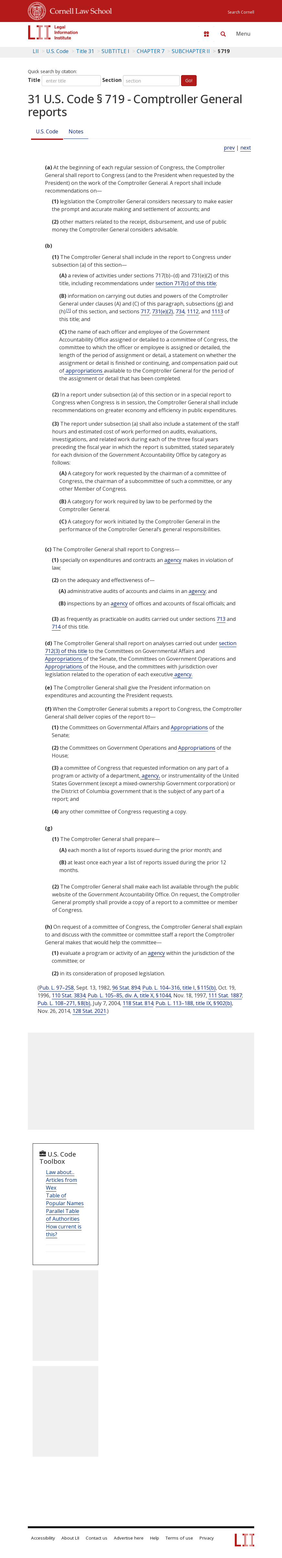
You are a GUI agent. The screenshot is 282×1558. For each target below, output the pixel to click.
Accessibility (43, 1538)
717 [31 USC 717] (145, 311)
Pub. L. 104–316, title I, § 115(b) (179, 987)
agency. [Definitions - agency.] (182, 674)
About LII (70, 1538)
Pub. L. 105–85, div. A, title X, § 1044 (129, 995)
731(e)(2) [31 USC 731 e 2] (162, 311)
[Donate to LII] (206, 34)
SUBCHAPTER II (191, 51)
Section (112, 80)
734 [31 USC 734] (180, 311)
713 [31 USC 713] (221, 618)
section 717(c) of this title (186, 283)
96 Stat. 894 (126, 987)
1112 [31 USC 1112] (193, 311)
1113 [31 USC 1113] (217, 311)
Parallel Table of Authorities (63, 1214)
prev (229, 147)
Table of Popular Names (65, 1199)
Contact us (96, 1538)
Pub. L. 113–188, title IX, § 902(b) (194, 1003)
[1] (68, 310)
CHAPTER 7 (150, 51)
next (245, 147)
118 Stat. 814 (138, 1003)
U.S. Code (47, 131)
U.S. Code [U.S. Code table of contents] (57, 51)
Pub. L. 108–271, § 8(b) (64, 1003)
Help (154, 1538)
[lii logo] (53, 32)
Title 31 (85, 51)
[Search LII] (223, 34)
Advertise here (129, 1538)
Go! (188, 80)
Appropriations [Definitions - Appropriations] (64, 658)
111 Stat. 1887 (225, 995)
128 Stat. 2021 (89, 1010)
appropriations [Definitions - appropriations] (84, 370)
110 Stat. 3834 (68, 995)
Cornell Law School (79, 10)
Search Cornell (241, 12)
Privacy (207, 1538)
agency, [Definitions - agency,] (150, 775)
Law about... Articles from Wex (61, 1180)
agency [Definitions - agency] (172, 560)
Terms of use (179, 1538)
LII (36, 51)
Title (34, 80)
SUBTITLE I (115, 51)
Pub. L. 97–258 (56, 987)
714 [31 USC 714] (56, 626)
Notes (76, 131)
